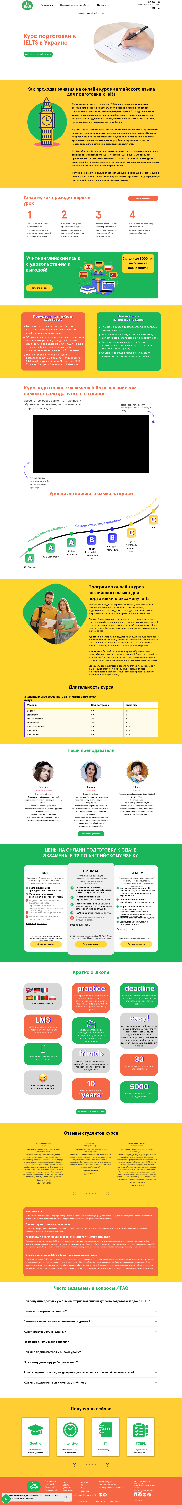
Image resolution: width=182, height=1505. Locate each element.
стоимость (68, 1490)
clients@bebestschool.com (148, 4)
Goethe (37, 1443)
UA (158, 8)
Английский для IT (107, 1450)
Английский (92, 13)
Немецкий (49, 1484)
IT (107, 1443)
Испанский (50, 1487)
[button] (38, 54)
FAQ (83, 1488)
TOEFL (142, 1443)
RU (153, 8)
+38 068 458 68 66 (152, 2)
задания (85, 1491)
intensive (72, 1443)
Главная (80, 13)
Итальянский (51, 1490)
